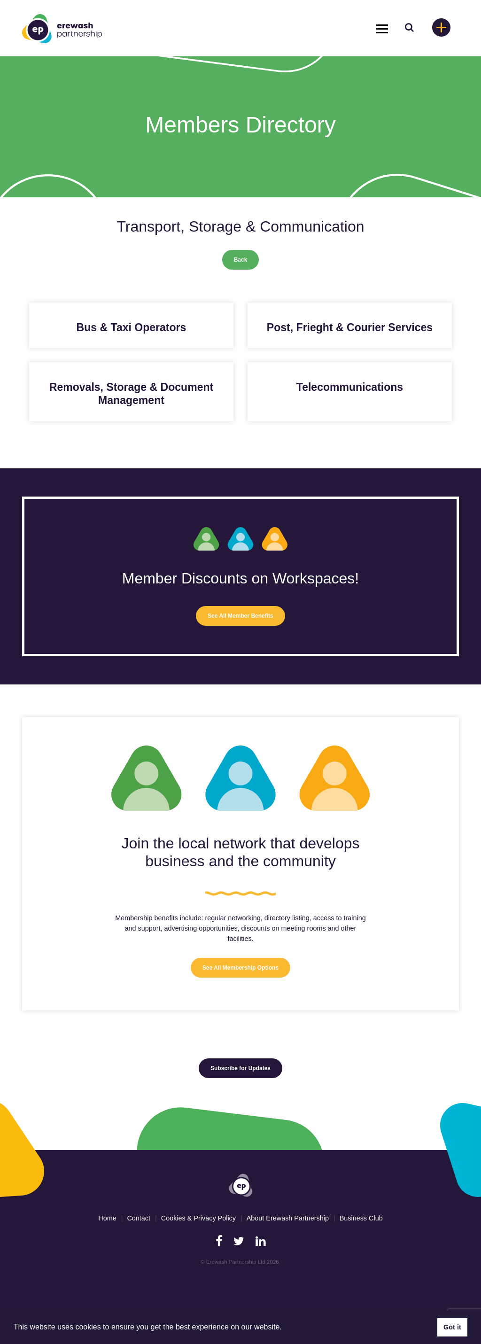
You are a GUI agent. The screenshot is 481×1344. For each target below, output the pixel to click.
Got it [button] (452, 1327)
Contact (138, 1218)
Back (241, 259)
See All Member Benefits (240, 616)
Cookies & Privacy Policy (198, 1218)
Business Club (361, 1218)
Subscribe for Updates (240, 1068)
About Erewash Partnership (288, 1218)
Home (107, 1218)
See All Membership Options (240, 967)
